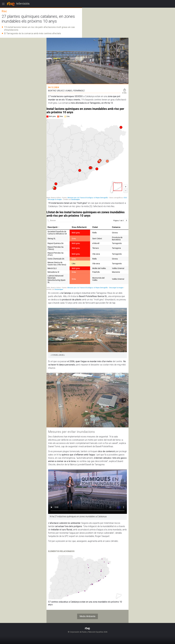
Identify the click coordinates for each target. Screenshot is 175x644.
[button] (124, 400)
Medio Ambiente (87, 616)
